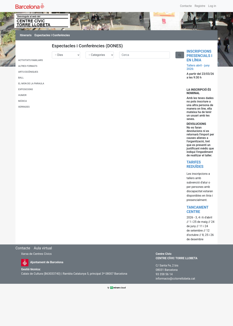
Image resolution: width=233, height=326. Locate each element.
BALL (21, 77)
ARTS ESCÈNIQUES (28, 71)
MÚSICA (22, 101)
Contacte (186, 6)
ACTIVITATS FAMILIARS (30, 60)
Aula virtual (43, 248)
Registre (200, 6)
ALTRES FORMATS (27, 66)
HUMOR (22, 95)
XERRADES (24, 106)
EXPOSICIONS (25, 89)
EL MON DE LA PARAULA (31, 83)
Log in (212, 6)
